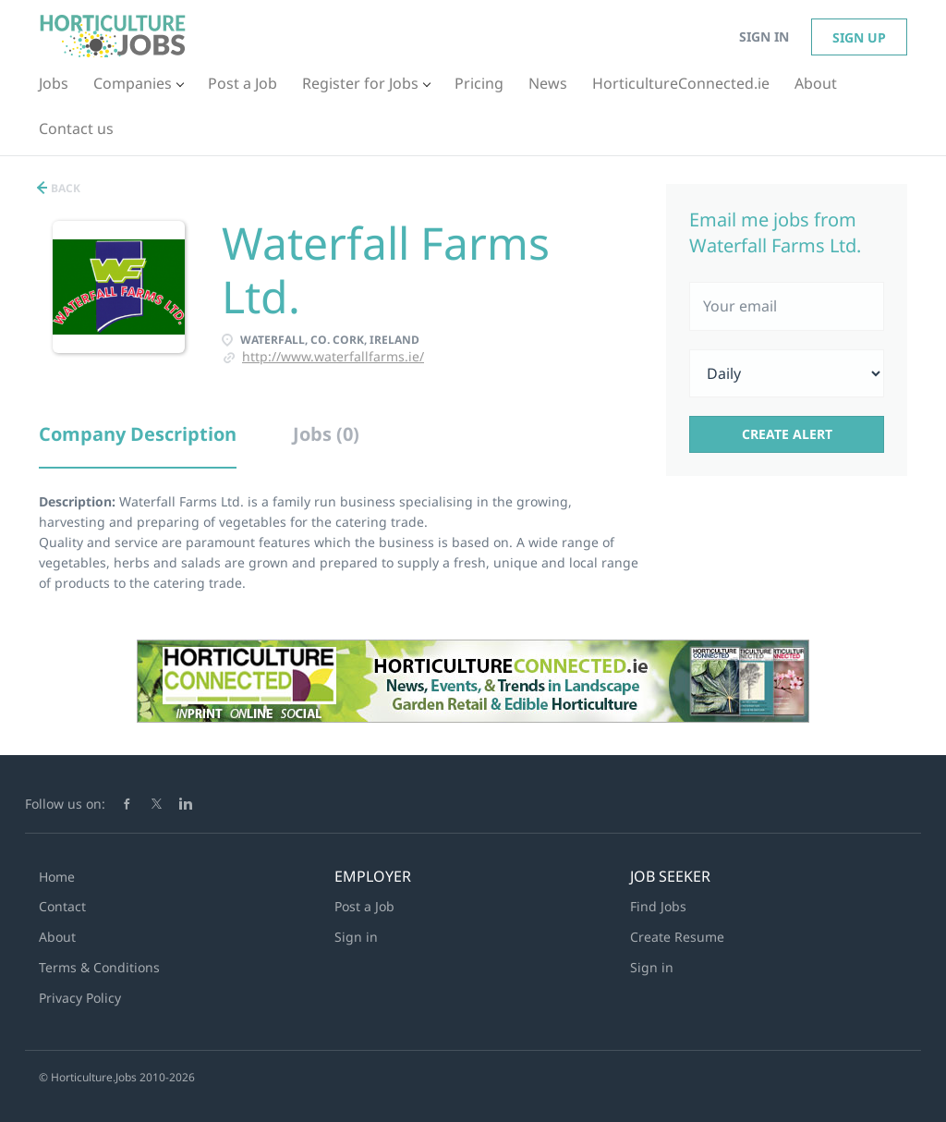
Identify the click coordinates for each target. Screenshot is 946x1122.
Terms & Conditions (99, 967)
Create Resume (677, 936)
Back (64, 188)
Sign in (764, 36)
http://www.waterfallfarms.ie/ (333, 356)
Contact (62, 906)
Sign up (859, 37)
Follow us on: (65, 803)
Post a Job (364, 906)
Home (57, 876)
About (57, 936)
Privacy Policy (80, 997)
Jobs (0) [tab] (326, 433)
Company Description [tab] (137, 433)
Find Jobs (658, 906)
